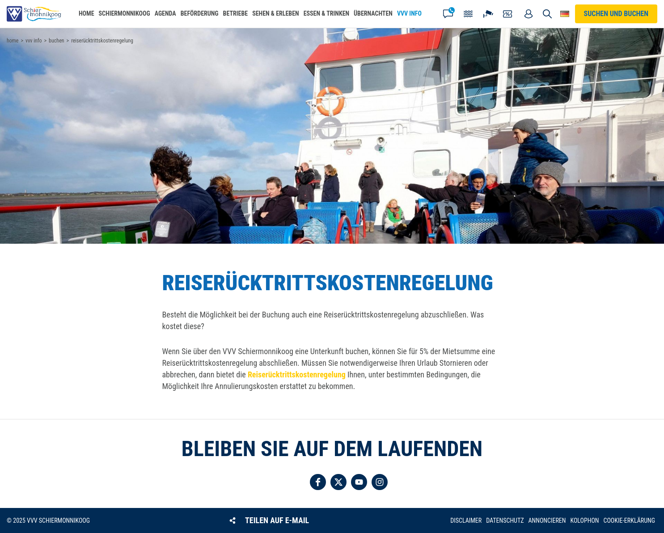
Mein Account (528, 14)
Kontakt (448, 14)
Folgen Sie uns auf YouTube (359, 482)
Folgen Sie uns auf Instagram (380, 482)
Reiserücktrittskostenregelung (297, 374)
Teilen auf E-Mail (277, 520)
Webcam (488, 14)
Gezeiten (468, 14)
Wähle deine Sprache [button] (564, 14)
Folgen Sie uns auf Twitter (338, 482)
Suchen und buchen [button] (547, 14)
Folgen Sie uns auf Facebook (318, 482)
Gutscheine (508, 14)
